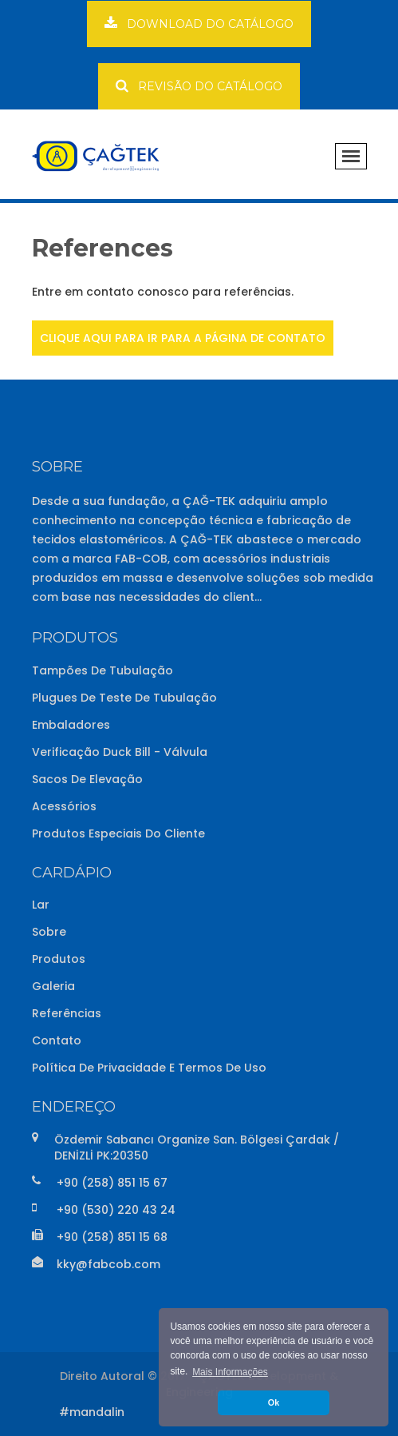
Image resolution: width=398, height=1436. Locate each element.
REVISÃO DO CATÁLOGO (199, 85)
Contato (56, 1040)
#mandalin (91, 1412)
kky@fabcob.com (108, 1264)
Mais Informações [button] (230, 1372)
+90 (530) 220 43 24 (116, 1210)
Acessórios (64, 806)
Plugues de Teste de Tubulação (124, 698)
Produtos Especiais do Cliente (118, 833)
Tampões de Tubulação (102, 670)
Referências (66, 1013)
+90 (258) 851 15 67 (112, 1183)
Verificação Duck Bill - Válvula (119, 752)
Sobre (49, 932)
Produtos (58, 959)
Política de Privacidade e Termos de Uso (149, 1068)
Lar (40, 905)
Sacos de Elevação (87, 779)
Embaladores (71, 725)
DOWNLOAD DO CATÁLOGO (199, 23)
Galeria (53, 986)
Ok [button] (273, 1402)
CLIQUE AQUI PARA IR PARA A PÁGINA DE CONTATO (182, 338)
